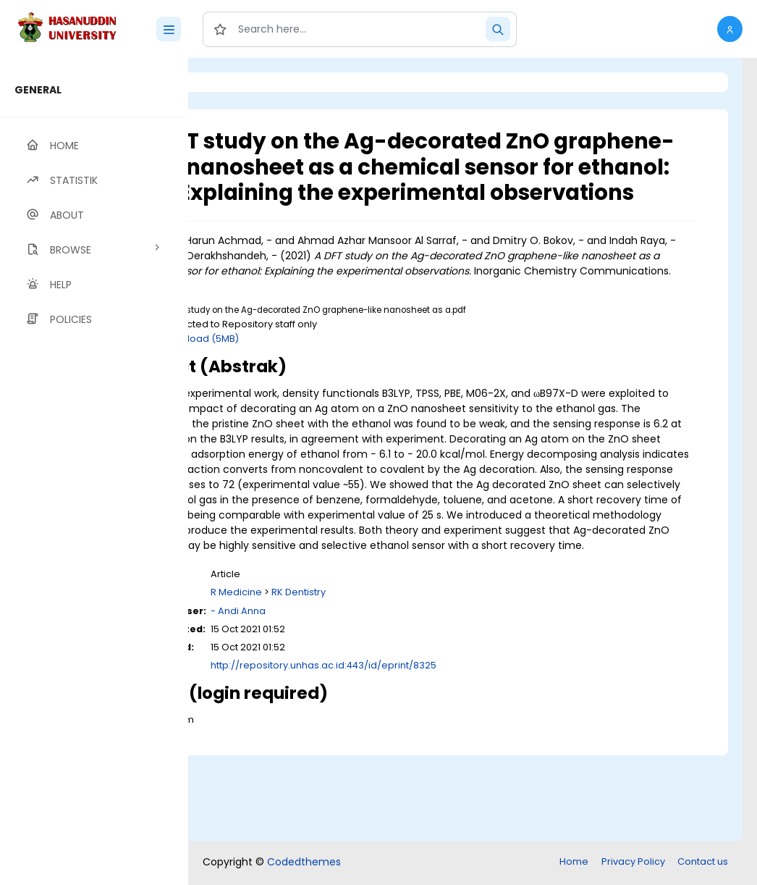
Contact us (702, 863)
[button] (730, 29)
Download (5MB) (318, 379)
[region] (94, 471)
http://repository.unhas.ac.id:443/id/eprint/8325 (441, 751)
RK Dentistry (416, 679)
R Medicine (354, 679)
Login (249, 82)
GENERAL (38, 90)
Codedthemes (304, 863)
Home (573, 863)
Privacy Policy (633, 863)
